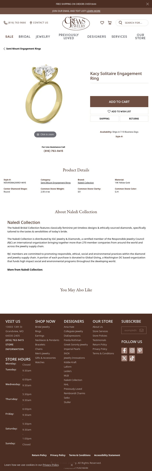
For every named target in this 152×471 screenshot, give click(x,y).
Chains (38, 345)
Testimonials (99, 336)
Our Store (141, 34)
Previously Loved (69, 34)
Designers (97, 34)
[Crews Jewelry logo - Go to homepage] (76, 22)
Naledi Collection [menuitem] (73, 376)
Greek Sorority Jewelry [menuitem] (76, 340)
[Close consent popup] (72, 465)
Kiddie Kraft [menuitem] (70, 358)
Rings (38, 327)
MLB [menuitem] (66, 371)
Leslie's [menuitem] (67, 367)
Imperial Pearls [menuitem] (72, 345)
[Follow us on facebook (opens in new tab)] (124, 346)
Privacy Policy (100, 345)
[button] (102, 23)
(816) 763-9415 (53, 147)
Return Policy (100, 340)
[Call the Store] (15, 336)
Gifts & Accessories (45, 354)
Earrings (39, 331)
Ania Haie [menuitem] (69, 323)
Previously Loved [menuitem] (73, 385)
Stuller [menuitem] (67, 398)
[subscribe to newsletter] (141, 326)
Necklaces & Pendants (47, 336)
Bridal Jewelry (42, 323)
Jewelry (42, 34)
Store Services (100, 327)
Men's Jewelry (42, 349)
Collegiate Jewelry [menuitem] (73, 327)
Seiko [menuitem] (67, 393)
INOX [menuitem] (66, 349)
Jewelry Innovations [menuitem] (74, 354)
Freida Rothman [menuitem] (72, 336)
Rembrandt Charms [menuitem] (74, 389)
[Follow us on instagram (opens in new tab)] (132, 346)
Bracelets (40, 340)
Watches (39, 358)
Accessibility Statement (107, 451)
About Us (98, 323)
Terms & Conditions (103, 349)
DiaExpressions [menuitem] (72, 331)
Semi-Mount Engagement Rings (23, 44)
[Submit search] (120, 23)
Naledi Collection (86, 178)
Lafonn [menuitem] (67, 362)
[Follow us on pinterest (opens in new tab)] (140, 346)
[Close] (147, 4)
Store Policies (100, 331)
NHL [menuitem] (66, 380)
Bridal (23, 34)
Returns (134, 114)
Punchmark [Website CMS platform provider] (82, 464)
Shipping (105, 114)
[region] (45, 93)
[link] (76, 11)
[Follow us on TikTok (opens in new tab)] (132, 354)
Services (119, 34)
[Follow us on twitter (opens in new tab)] (124, 354)
